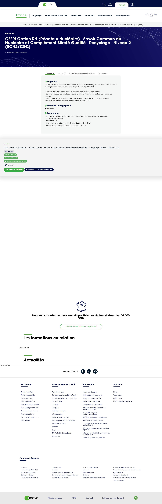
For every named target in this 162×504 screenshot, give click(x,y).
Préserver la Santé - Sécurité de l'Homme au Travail (94, 408)
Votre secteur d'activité (56, 15)
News (115, 392)
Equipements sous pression (60, 477)
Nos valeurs (25, 420)
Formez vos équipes (29, 458)
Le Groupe (26, 385)
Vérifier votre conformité (91, 401)
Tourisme (55, 430)
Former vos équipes (90, 392)
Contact (89, 498)
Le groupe (36, 15)
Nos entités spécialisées (30, 405)
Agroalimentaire (58, 392)
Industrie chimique (59, 411)
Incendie (85, 470)
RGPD (74, 498)
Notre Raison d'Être (28, 395)
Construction (57, 401)
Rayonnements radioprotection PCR (124, 467)
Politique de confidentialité (113, 498)
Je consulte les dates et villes (39, 170)
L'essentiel (50, 74)
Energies (55, 408)
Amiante (24, 467)
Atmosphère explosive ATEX (29, 470)
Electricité (55, 470)
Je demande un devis (14, 170)
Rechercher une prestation (92, 395)
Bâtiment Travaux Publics (28, 472)
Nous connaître (27, 392)
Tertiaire (55, 427)
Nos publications (27, 414)
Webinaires (117, 395)
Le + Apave (103, 74)
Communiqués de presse (122, 401)
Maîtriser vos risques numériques (95, 417)
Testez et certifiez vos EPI (92, 398)
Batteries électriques (27, 475)
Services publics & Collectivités (63, 420)
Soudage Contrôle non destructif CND (124, 477)
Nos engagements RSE (29, 408)
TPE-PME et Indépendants (61, 433)
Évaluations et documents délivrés (82, 74)
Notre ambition (26, 398)
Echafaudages (56, 467)
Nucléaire (86, 475)
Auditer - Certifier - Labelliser (93, 420)
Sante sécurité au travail (120, 475)
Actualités (89, 15)
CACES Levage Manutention (29, 477)
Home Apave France (30, 25)
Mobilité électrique (88, 472)
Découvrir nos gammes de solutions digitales (96, 429)
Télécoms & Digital (59, 424)
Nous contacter (105, 15)
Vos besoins (75, 15)
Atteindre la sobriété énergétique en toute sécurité (96, 433)
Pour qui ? (62, 74)
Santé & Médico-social (60, 417)
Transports (56, 436)
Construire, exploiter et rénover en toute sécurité (95, 424)
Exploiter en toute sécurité (92, 405)
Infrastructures (57, 414)
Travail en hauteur (118, 480)
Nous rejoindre (123, 15)
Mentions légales (55, 498)
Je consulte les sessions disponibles (81, 326)
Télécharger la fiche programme (16, 52)
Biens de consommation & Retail (64, 395)
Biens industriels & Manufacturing (64, 398)
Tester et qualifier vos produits (94, 438)
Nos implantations (28, 401)
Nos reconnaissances (29, 411)
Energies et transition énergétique (62, 472)
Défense (55, 405)
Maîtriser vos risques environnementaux (90, 413)
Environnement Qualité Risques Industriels (65, 475)
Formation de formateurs (90, 467)
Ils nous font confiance (29, 417)
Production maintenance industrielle (94, 477)
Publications (117, 398)
